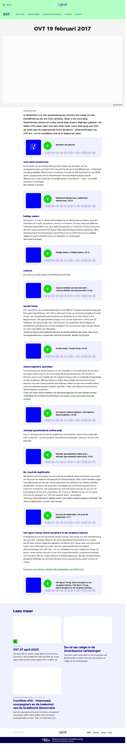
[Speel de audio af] (48, 146)
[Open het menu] (7, 5)
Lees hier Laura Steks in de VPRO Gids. (53, 569)
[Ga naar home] (62, 5)
